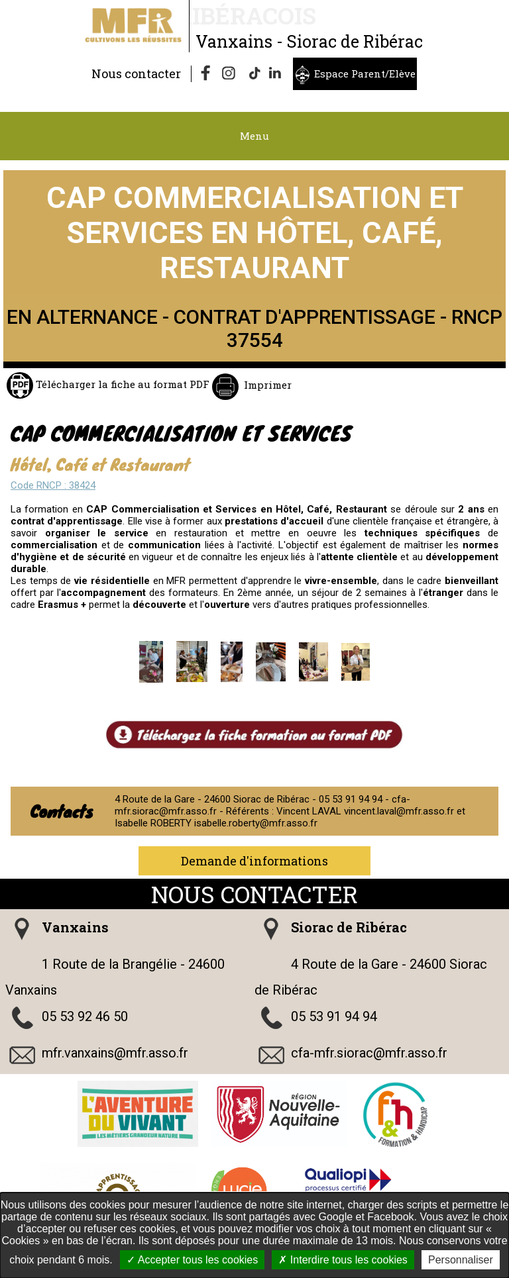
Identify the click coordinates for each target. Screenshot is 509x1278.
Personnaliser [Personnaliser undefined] (460, 1259)
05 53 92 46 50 (85, 1016)
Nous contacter (136, 73)
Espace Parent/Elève (365, 73)
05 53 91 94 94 (334, 1016)
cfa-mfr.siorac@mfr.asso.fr (369, 1053)
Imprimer (266, 384)
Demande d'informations (254, 861)
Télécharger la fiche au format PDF (121, 384)
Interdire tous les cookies (342, 1259)
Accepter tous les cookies (192, 1259)
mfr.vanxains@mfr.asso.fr (115, 1053)
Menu (254, 135)
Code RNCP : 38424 (53, 485)
